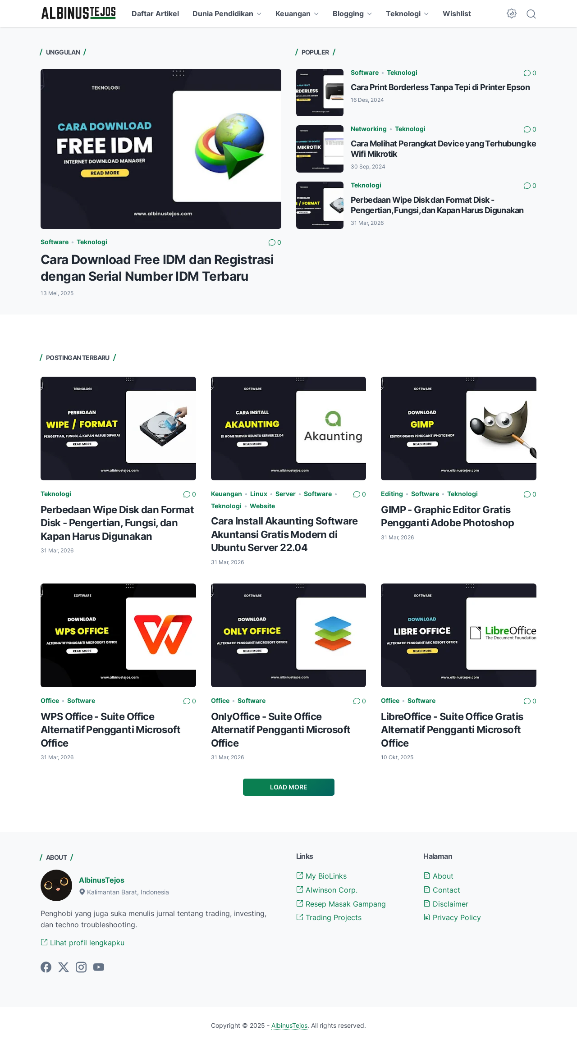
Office (50, 700)
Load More (288, 787)
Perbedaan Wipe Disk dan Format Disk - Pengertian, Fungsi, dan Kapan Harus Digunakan (117, 523)
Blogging (348, 13)
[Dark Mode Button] (511, 13)
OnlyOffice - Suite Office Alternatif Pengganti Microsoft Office (281, 730)
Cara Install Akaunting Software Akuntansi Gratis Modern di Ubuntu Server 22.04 (284, 534)
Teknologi (403, 13)
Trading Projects (329, 917)
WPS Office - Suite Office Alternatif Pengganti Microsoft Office (110, 730)
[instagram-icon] (81, 968)
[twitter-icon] (63, 968)
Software (55, 242)
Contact (441, 889)
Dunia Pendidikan (222, 13)
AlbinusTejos (101, 879)
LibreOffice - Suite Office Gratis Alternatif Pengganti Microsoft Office (452, 730)
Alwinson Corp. (326, 889)
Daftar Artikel (155, 13)
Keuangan (293, 13)
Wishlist (457, 13)
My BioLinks (321, 875)
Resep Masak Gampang (341, 903)
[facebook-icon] (46, 968)
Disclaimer (445, 903)
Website (262, 506)
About (438, 875)
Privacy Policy (452, 917)
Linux (258, 493)
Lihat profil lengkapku (82, 942)
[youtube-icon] (98, 968)
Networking (369, 128)
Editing (392, 493)
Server (285, 493)
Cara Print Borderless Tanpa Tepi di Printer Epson (440, 87)
